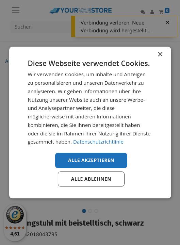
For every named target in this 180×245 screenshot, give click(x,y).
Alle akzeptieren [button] (91, 160)
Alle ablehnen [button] (91, 179)
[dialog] (90, 122)
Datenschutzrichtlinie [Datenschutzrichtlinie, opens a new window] (98, 141)
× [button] (160, 54)
